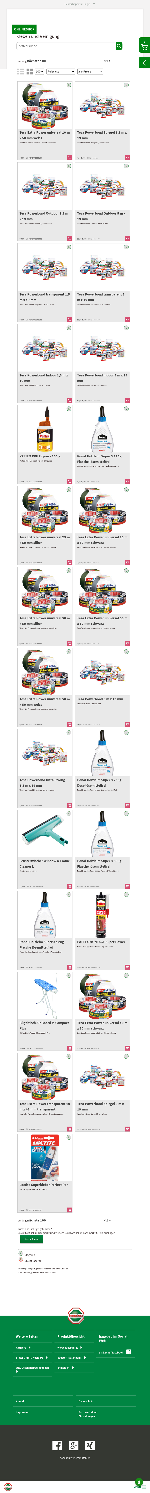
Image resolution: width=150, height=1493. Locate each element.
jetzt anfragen (31, 1239)
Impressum (22, 1412)
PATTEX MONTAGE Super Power (101, 942)
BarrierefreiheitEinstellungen (88, 1414)
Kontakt (21, 1401)
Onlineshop (24, 29)
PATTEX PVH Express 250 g (40, 456)
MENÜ (137, 1487)
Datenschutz (86, 1401)
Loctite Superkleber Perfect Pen (44, 1184)
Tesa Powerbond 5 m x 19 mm (100, 699)
